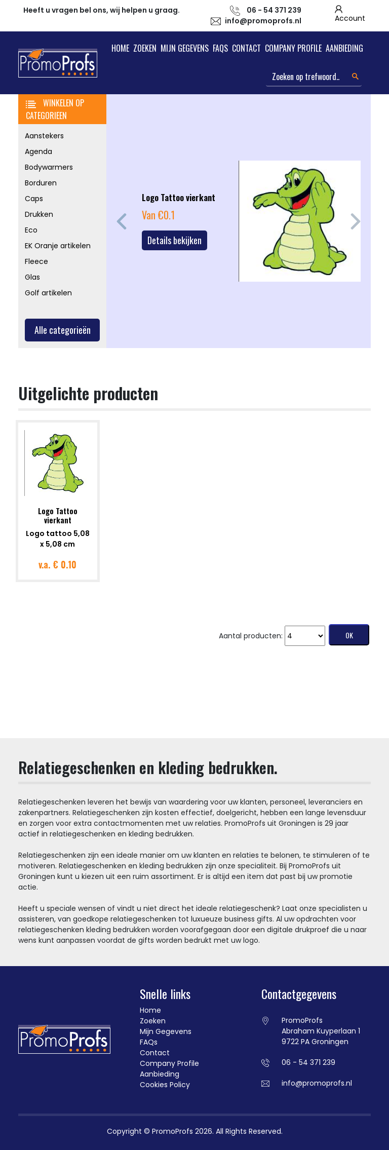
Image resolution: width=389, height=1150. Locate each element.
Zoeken (145, 48)
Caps (34, 199)
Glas (32, 277)
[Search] (314, 77)
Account (350, 18)
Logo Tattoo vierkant (57, 515)
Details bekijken (174, 240)
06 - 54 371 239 (308, 1062)
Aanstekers (44, 136)
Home (120, 48)
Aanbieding (344, 48)
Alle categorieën (62, 329)
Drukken (39, 214)
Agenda (38, 151)
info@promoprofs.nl (263, 21)
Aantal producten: (251, 636)
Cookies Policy (165, 1085)
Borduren (41, 183)
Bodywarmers (49, 167)
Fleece (36, 261)
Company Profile (293, 48)
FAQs (220, 48)
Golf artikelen (48, 293)
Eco (31, 230)
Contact (246, 48)
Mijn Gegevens (185, 48)
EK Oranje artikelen (58, 246)
